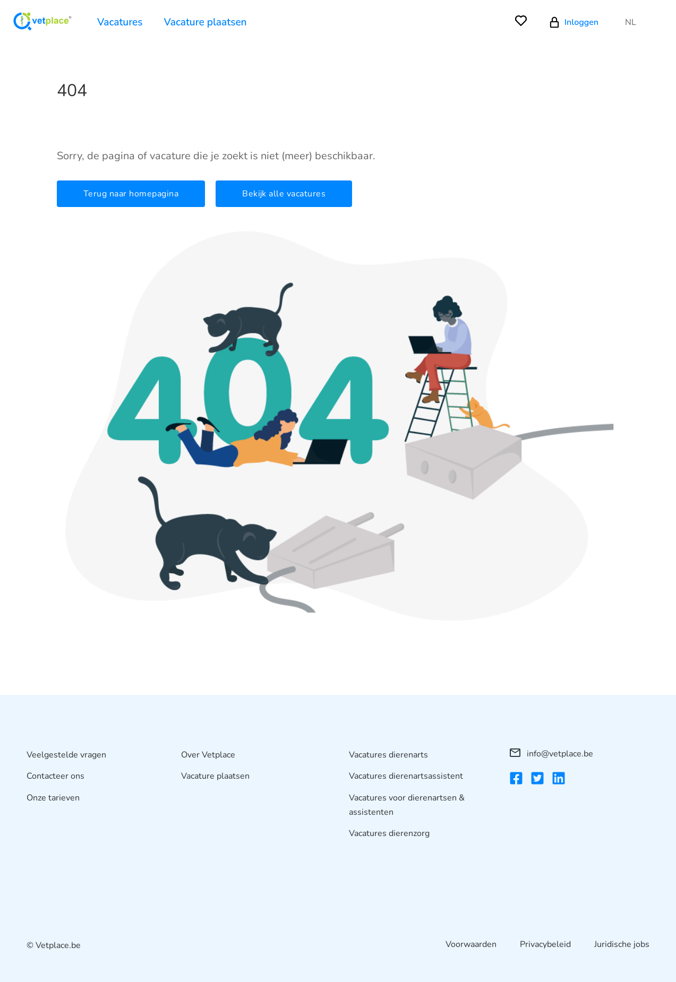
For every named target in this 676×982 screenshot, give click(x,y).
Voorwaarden (471, 944)
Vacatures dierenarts (388, 755)
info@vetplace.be (551, 754)
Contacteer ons (55, 776)
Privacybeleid (545, 944)
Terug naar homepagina (131, 194)
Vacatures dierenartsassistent (406, 776)
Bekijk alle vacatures (284, 194)
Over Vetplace (208, 755)
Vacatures (120, 22)
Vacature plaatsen (205, 22)
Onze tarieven (53, 798)
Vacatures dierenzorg (389, 833)
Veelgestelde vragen (66, 755)
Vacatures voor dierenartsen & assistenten (407, 805)
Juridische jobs (621, 944)
